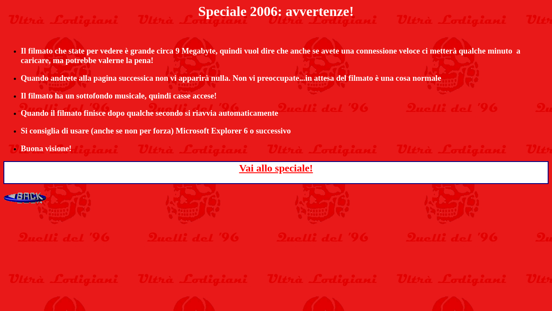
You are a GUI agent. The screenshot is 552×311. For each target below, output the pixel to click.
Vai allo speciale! (276, 168)
